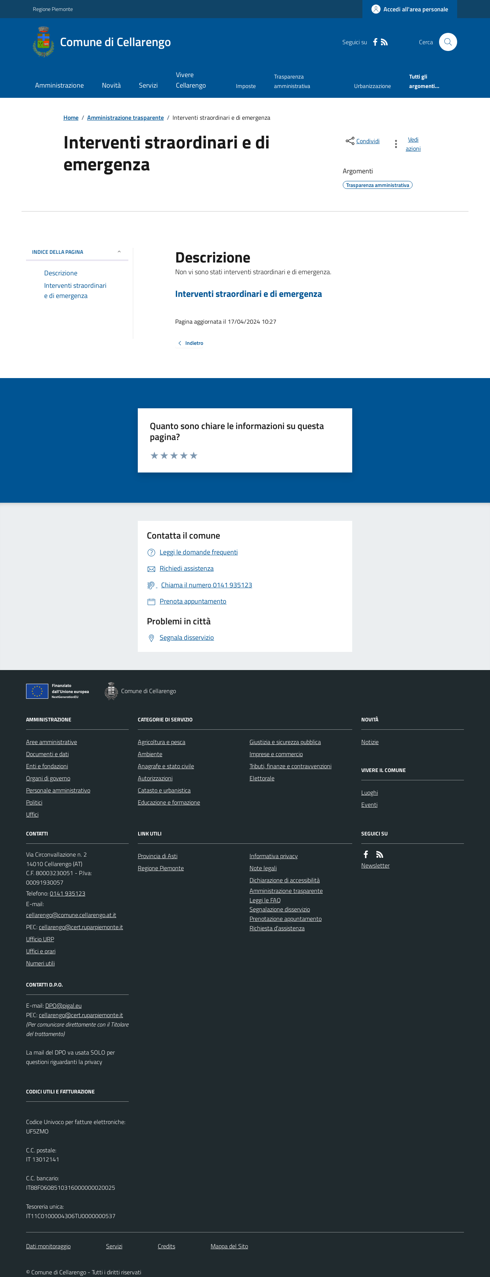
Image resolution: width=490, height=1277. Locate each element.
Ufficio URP (40, 938)
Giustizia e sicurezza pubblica (285, 741)
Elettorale (262, 778)
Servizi (148, 85)
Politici (34, 802)
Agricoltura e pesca (161, 741)
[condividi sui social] (362, 141)
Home (71, 117)
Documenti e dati (47, 753)
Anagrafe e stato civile (166, 766)
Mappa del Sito (229, 1246)
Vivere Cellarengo (191, 79)
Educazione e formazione (169, 802)
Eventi (369, 804)
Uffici (32, 814)
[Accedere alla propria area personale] (409, 9)
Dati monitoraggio (48, 1246)
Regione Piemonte (53, 9)
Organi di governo (48, 778)
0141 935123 (67, 893)
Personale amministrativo (58, 790)
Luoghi (369, 792)
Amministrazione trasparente (125, 117)
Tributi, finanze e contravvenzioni (290, 766)
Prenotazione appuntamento (286, 918)
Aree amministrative (51, 741)
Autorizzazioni (155, 778)
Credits (166, 1246)
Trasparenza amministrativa (292, 81)
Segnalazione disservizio (280, 909)
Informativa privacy (274, 855)
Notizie (370, 741)
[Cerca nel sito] (445, 42)
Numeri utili (40, 963)
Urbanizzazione (372, 86)
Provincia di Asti (157, 855)
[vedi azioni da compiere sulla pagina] (408, 144)
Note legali (263, 867)
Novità (111, 85)
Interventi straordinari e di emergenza (248, 294)
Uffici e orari (40, 951)
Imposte (246, 86)
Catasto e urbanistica (164, 790)
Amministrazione (59, 85)
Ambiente (150, 753)
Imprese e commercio (276, 753)
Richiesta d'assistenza (277, 928)
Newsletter (375, 865)
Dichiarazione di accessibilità (285, 880)
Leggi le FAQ (265, 900)
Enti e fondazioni (47, 766)
